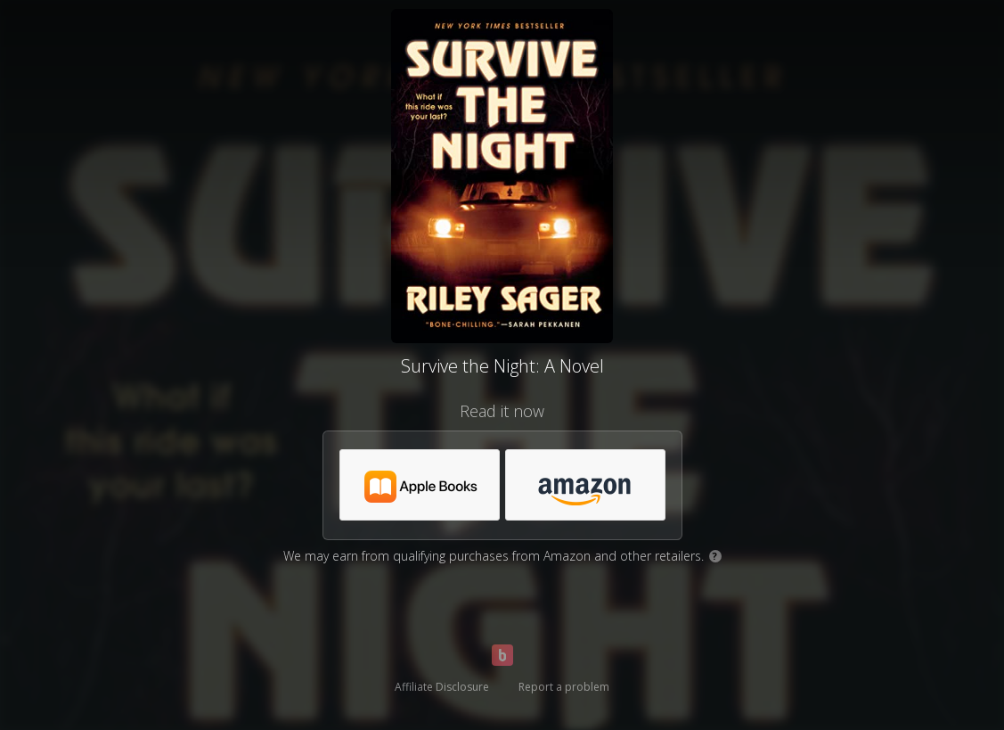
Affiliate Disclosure (442, 686)
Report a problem (563, 686)
